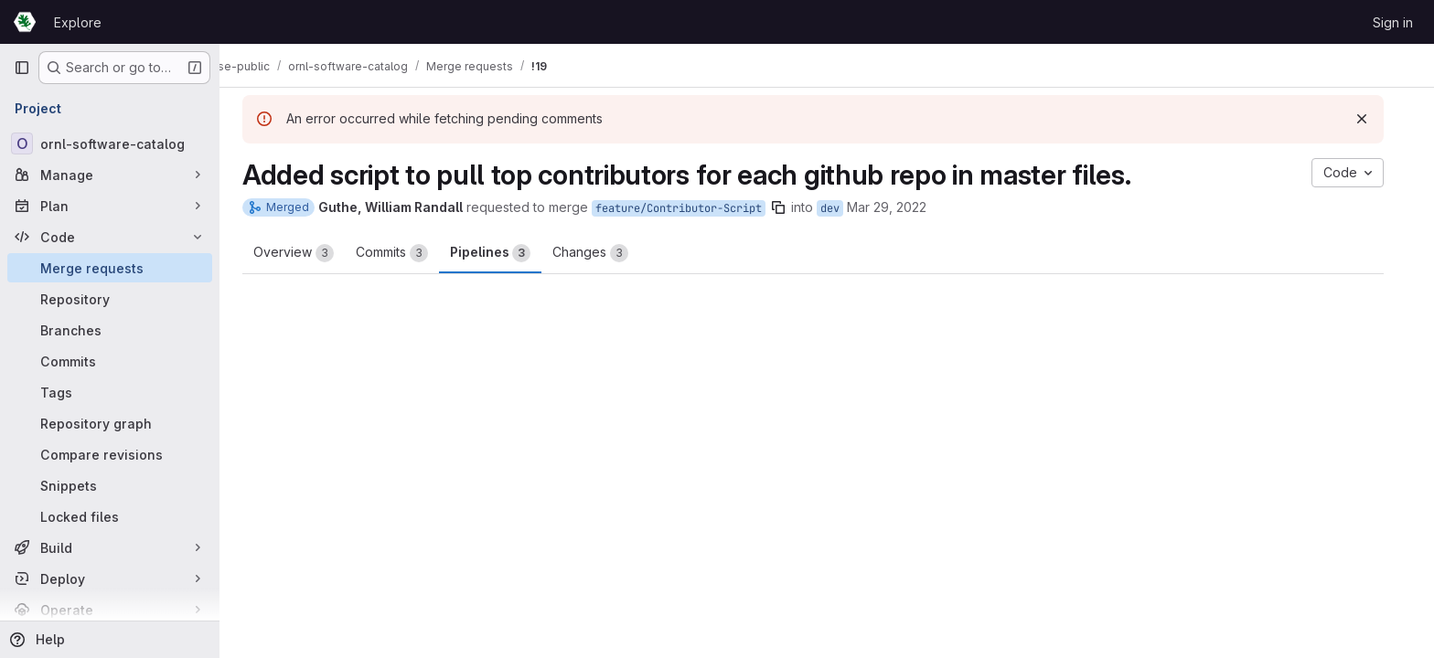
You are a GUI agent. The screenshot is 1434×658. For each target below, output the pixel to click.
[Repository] (109, 298)
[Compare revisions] (109, 454)
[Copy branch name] (792, 207)
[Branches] (109, 330)
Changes (604, 253)
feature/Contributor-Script (692, 208)
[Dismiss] (1375, 119)
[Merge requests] (109, 267)
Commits (405, 253)
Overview (307, 253)
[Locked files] (109, 516)
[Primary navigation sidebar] (22, 67)
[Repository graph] (109, 423)
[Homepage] (24, 22)
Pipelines (504, 253)
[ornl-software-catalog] (109, 143)
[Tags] (109, 392)
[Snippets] (109, 485)
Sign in (1393, 22)
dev (843, 208)
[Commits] (109, 361)
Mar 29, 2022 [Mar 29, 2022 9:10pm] (900, 207)
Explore (78, 22)
